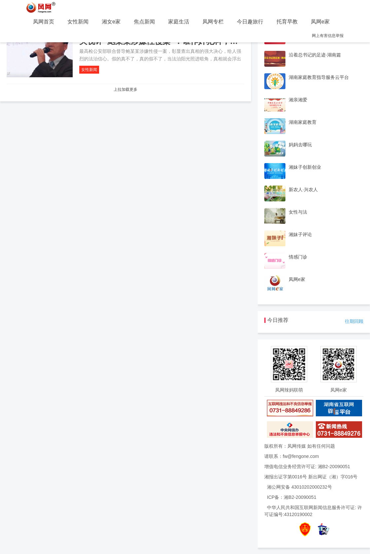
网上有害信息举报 (328, 35)
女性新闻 (78, 21)
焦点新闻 (144, 21)
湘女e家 (111, 21)
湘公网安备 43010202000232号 (299, 487)
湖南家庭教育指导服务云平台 (319, 77)
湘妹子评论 (300, 234)
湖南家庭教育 (302, 122)
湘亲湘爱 (298, 99)
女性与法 (298, 212)
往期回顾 (354, 321)
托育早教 (287, 21)
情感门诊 (298, 257)
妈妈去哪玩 (300, 144)
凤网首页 (43, 21)
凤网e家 (320, 21)
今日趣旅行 (250, 21)
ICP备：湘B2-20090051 (291, 497)
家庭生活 (178, 21)
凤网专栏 (213, 21)
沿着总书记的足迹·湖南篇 (315, 54)
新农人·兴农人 (303, 189)
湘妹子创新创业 (305, 167)
